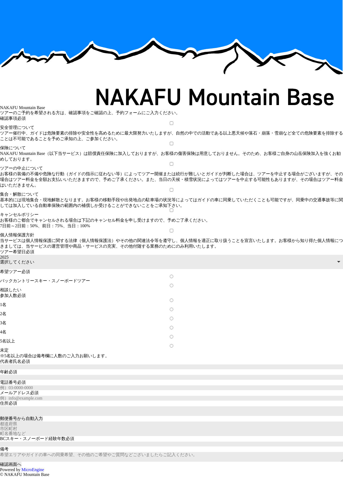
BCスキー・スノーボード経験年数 (37, 438)
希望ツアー (15, 271)
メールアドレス (19, 392)
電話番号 (13, 382)
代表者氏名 (15, 361)
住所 (8, 403)
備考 (4, 449)
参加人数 (13, 295)
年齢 (8, 372)
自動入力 (21, 418)
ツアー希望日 (17, 251)
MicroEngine (32, 469)
